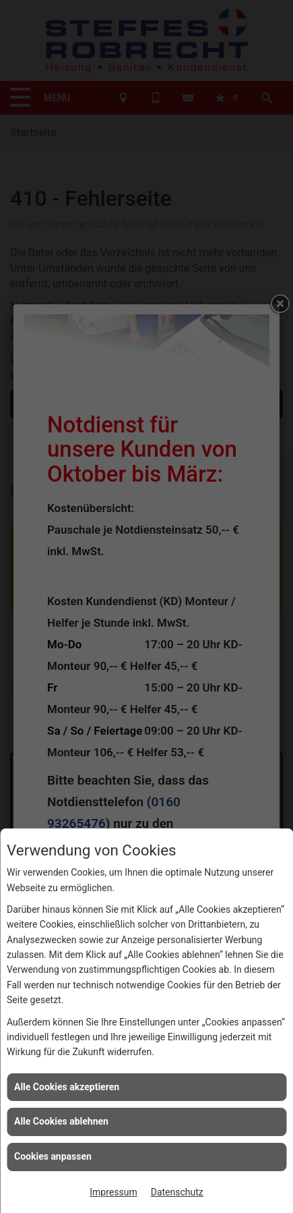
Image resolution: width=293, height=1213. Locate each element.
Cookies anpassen (53, 1156)
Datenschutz (177, 1192)
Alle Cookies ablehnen (61, 1121)
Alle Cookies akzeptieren (66, 1086)
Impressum (113, 1192)
